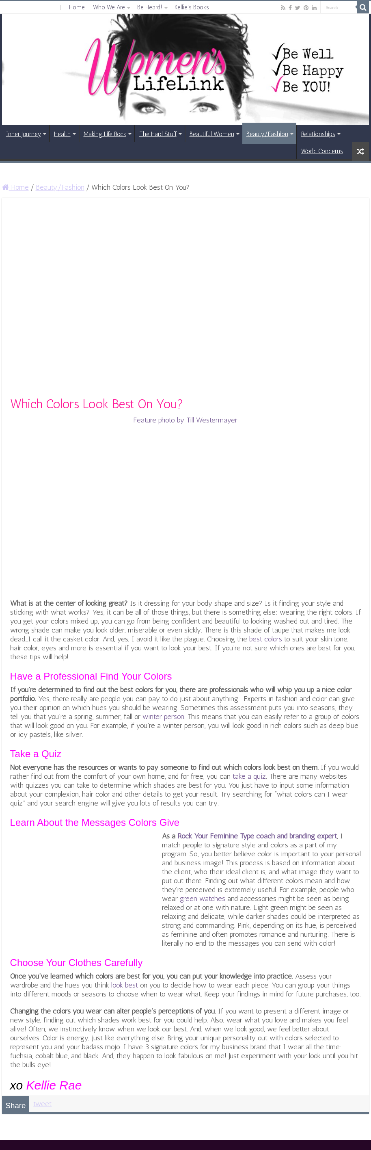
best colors (265, 639)
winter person (163, 716)
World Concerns (322, 151)
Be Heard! (149, 7)
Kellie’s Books (192, 7)
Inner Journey (23, 134)
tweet (42, 1103)
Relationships (318, 134)
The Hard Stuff (158, 134)
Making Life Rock (105, 134)
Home (77, 7)
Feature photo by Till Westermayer (185, 420)
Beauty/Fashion (267, 134)
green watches (202, 898)
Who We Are (109, 7)
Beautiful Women (212, 134)
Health (62, 134)
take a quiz (249, 776)
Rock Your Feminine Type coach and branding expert (257, 836)
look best (124, 985)
